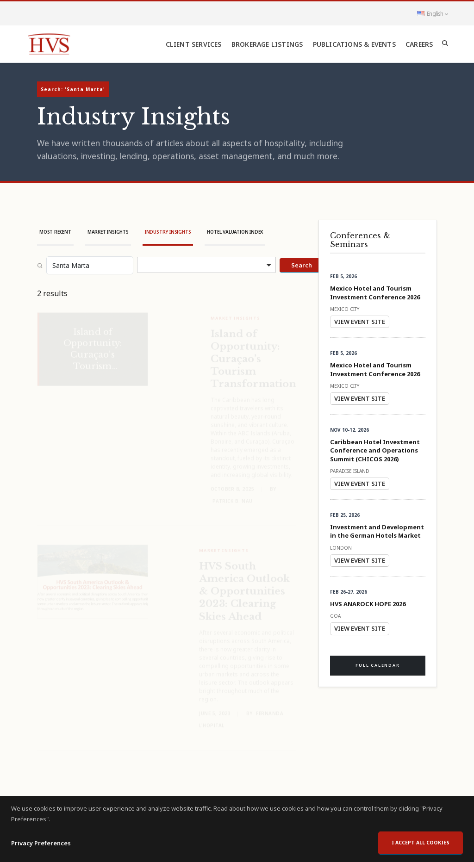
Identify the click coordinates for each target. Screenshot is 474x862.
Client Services (194, 44)
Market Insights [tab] (108, 232)
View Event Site (359, 321)
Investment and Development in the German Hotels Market (377, 531)
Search (301, 265)
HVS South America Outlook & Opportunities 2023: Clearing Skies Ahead (244, 585)
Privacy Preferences (41, 853)
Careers (419, 44)
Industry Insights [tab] (168, 232)
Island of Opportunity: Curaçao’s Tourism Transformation (253, 353)
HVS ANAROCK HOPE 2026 (367, 604)
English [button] (432, 13)
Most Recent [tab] (55, 232)
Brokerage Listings (267, 44)
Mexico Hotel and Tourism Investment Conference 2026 (375, 292)
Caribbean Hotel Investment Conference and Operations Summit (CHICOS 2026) (375, 450)
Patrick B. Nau (232, 494)
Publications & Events (354, 44)
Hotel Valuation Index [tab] (235, 232)
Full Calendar (377, 665)
